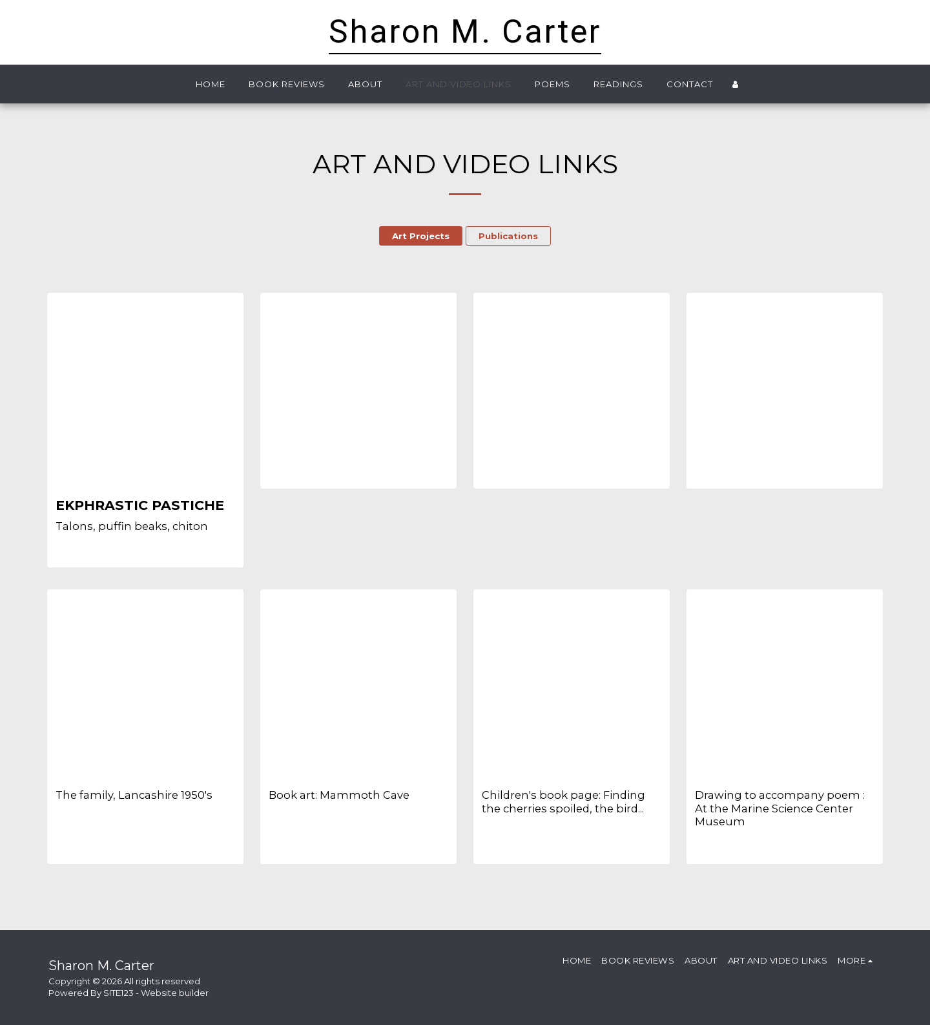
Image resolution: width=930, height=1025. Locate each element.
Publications (508, 236)
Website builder (175, 993)
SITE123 (118, 993)
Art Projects (421, 236)
